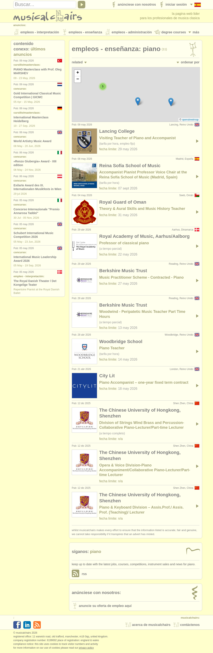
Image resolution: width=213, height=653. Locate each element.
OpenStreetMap (190, 120)
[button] (170, 103)
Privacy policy (86, 648)
